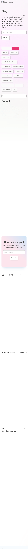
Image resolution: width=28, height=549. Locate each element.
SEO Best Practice (7, 80)
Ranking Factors (7, 75)
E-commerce (6, 57)
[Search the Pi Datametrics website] (14, 96)
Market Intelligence (7, 71)
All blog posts (6, 48)
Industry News (6, 66)
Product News (19, 71)
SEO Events (19, 85)
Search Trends (18, 75)
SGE (15, 89)
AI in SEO (5, 52)
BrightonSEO (14, 52)
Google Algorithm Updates (9, 62)
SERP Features (6, 89)
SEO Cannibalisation (8, 85)
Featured (15, 48)
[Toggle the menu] (25, 2)
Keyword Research (18, 66)
